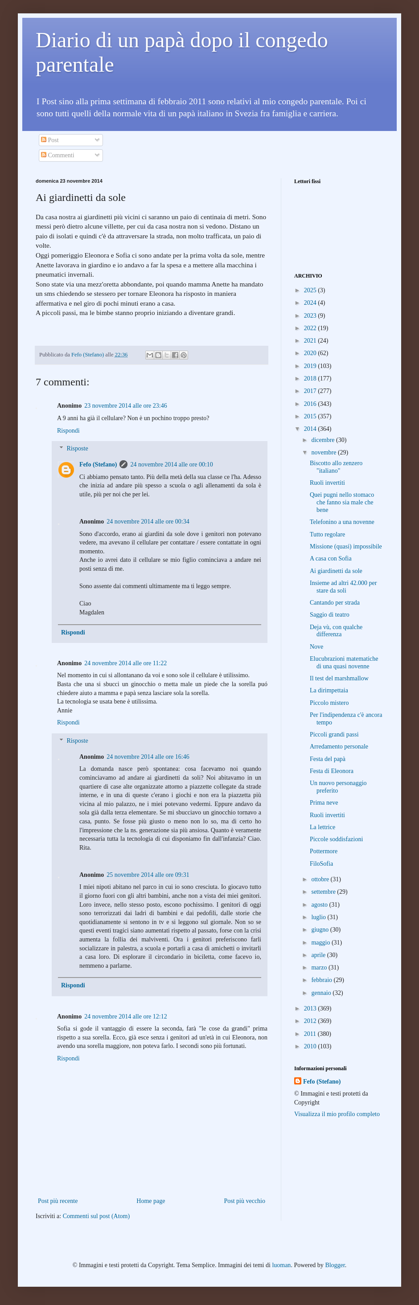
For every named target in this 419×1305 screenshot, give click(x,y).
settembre (324, 891)
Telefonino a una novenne (342, 522)
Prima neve (324, 802)
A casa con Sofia (331, 558)
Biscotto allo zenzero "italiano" (336, 467)
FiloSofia (321, 863)
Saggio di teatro (329, 614)
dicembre (323, 440)
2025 (311, 290)
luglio (319, 917)
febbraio (322, 980)
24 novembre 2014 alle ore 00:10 (171, 464)
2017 (311, 391)
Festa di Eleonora (331, 771)
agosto (320, 904)
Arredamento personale (339, 746)
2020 (311, 353)
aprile (319, 955)
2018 (311, 378)
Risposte (77, 449)
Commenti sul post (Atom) (96, 1216)
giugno (320, 929)
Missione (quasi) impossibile (346, 546)
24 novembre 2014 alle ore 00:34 (148, 521)
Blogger (335, 1265)
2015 (311, 416)
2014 (311, 428)
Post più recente (58, 1201)
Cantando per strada (335, 602)
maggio (321, 942)
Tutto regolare (327, 534)
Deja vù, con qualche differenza (336, 631)
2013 (311, 1008)
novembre (324, 452)
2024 (311, 302)
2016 (311, 404)
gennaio (322, 993)
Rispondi (68, 430)
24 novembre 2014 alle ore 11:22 (125, 663)
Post (50, 140)
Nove (316, 646)
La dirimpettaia (329, 690)
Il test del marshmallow (339, 678)
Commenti (57, 155)
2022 (311, 328)
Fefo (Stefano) (98, 464)
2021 (311, 340)
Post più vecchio (244, 1201)
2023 (311, 315)
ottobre (320, 879)
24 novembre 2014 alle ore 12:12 (125, 1016)
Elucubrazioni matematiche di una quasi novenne (344, 662)
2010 (311, 1046)
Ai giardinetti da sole (336, 571)
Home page (150, 1201)
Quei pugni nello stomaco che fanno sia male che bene (342, 502)
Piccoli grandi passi (334, 734)
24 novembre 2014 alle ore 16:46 (148, 756)
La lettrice (322, 827)
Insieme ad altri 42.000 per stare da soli (343, 587)
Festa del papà (327, 759)
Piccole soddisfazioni (336, 839)
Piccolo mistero (329, 703)
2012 (311, 1021)
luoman (281, 1265)
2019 (311, 366)
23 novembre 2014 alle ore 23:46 (125, 405)
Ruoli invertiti (327, 482)
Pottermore (323, 851)
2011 (311, 1034)
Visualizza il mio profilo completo (337, 1114)
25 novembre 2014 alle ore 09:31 (148, 874)
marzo (319, 967)
